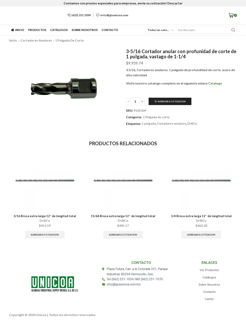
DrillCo (195, 124)
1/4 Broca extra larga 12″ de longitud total (201, 216)
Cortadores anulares (36, 40)
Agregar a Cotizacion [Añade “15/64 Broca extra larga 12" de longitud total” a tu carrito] (123, 235)
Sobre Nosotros (85, 30)
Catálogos (59, 30)
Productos (37, 30)
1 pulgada (149, 124)
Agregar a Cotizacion (173, 101)
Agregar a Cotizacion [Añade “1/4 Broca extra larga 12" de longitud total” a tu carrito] (201, 235)
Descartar (175, 3)
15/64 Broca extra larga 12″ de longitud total (123, 216)
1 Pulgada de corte (69, 40)
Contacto (110, 30)
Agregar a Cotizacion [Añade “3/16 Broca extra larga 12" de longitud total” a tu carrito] (44, 235)
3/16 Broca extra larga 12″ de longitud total (45, 216)
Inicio (17, 30)
